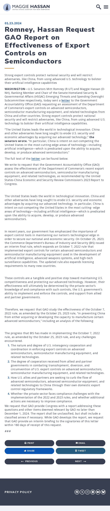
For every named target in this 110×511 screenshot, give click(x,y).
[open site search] (98, 7)
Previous (31, 461)
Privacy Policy (18, 492)
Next (78, 461)
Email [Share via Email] (81, 443)
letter (66, 100)
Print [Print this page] (29, 443)
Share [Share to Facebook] (29, 451)
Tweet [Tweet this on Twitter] (80, 451)
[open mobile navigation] (105, 6)
